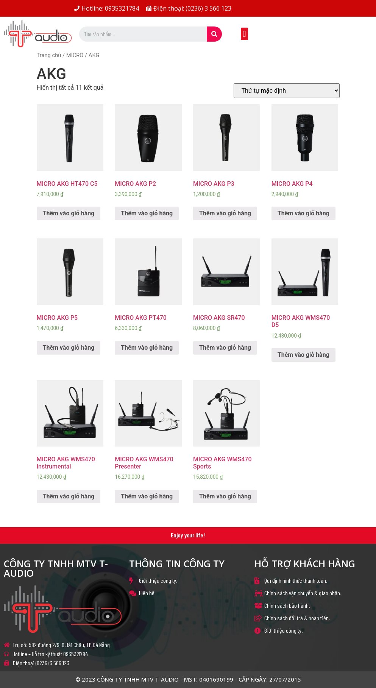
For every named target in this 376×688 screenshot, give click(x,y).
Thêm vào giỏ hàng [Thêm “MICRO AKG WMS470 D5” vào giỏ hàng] (303, 354)
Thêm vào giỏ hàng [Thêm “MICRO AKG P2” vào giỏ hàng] (147, 213)
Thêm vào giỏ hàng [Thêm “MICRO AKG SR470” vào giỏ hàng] (225, 347)
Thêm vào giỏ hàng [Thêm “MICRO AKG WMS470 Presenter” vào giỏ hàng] (147, 496)
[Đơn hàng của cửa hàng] (287, 90)
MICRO (75, 55)
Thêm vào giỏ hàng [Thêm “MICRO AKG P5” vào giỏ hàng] (69, 347)
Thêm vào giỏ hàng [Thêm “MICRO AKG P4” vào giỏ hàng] (303, 213)
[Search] (214, 34)
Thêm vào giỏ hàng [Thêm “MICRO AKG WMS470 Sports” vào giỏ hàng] (225, 496)
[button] (244, 34)
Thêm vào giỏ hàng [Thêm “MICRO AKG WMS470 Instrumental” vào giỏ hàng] (69, 496)
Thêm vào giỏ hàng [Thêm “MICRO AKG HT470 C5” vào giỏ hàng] (69, 213)
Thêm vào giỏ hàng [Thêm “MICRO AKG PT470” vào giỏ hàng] (147, 347)
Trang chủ (49, 55)
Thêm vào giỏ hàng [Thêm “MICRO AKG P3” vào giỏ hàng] (225, 213)
